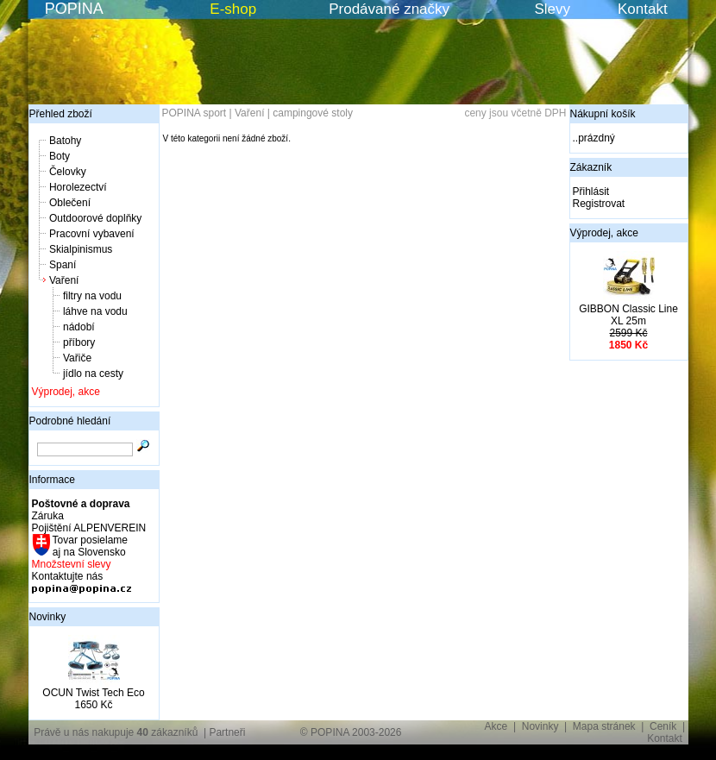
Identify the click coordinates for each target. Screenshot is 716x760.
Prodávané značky (389, 9)
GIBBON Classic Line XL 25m (628, 315)
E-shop (233, 9)
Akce (496, 726)
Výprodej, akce (66, 392)
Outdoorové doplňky (95, 218)
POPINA (74, 8)
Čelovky (67, 172)
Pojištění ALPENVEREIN (89, 528)
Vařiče (77, 358)
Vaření (64, 280)
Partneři (227, 732)
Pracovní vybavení (92, 234)
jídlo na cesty (93, 373)
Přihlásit (591, 191)
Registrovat (599, 204)
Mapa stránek (604, 726)
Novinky (47, 617)
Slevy (552, 9)
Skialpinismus (80, 249)
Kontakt (643, 9)
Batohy (65, 141)
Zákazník (591, 167)
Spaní (62, 265)
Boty (59, 156)
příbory (79, 342)
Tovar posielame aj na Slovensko (89, 546)
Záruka (48, 516)
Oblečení (70, 203)
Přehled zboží (60, 114)
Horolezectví (78, 187)
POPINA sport (194, 113)
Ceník (663, 726)
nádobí (79, 327)
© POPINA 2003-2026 (351, 732)
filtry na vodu (92, 296)
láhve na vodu (95, 311)
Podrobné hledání (70, 421)
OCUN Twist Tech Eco (93, 693)
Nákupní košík (603, 114)
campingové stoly (313, 113)
